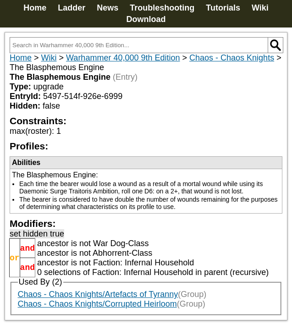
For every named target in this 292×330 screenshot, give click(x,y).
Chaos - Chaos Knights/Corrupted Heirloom (97, 303)
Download (146, 19)
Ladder (71, 7)
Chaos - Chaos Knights (231, 57)
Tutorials (223, 7)
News (107, 7)
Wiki (260, 7)
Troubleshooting (162, 7)
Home (34, 7)
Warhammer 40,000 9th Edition (123, 57)
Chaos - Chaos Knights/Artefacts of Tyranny (98, 294)
